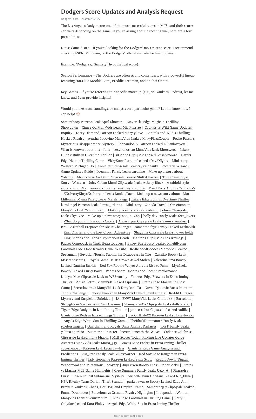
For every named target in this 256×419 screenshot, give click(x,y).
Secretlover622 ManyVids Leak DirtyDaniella (107, 288)
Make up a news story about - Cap (114, 216)
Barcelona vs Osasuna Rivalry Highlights (122, 392)
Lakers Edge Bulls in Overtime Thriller (160, 199)
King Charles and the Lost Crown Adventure (97, 232)
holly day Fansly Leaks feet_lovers (169, 216)
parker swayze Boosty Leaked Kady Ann (157, 381)
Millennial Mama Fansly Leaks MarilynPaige (94, 199)
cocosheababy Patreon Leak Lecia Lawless (92, 348)
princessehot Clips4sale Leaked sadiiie (159, 309)
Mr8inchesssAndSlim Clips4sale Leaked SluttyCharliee (118, 177)
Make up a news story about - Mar (163, 194)
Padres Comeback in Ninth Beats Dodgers (92, 243)
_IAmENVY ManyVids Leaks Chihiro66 (143, 298)
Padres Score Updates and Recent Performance (141, 271)
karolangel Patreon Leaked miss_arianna (91, 205)
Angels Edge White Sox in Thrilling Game (95, 321)
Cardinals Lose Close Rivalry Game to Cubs (93, 249)
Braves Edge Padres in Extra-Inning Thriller (153, 343)
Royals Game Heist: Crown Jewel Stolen (119, 260)
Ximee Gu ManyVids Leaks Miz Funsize (111, 127)
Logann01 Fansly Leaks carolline (121, 171)
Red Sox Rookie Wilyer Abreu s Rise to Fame (134, 265)
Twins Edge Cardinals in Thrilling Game (141, 398)
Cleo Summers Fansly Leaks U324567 (142, 370)
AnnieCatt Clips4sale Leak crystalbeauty (128, 166)
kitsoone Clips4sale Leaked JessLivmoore (146, 155)
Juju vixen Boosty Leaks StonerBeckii (150, 365)
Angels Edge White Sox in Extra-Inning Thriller (143, 404)
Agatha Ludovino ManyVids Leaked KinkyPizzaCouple (128, 138)
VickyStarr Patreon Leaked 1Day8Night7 (138, 161)
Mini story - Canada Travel (146, 205)
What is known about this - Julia (85, 149)
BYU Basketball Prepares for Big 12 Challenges (96, 227)
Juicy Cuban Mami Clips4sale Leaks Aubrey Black (126, 182)
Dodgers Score (69, 19)
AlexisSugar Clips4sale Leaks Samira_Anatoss (152, 221)
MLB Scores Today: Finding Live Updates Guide (148, 337)
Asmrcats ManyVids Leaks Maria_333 (89, 343)
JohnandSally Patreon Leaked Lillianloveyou (151, 144)
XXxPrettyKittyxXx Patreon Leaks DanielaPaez (98, 194)
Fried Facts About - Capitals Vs (172, 188)
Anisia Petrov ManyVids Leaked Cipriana (107, 282)
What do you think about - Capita (89, 221)
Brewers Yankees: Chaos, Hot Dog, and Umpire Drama (102, 387)
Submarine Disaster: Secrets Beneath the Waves (124, 332)
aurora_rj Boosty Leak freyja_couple (117, 188)
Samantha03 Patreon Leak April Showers (92, 122)
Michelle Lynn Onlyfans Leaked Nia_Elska (159, 376)
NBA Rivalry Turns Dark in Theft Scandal (92, 381)
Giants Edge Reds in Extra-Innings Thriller (93, 315)
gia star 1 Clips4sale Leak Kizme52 (158, 238)
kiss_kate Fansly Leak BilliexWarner (108, 354)
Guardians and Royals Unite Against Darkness (121, 326)
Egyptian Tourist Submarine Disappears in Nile (115, 254)
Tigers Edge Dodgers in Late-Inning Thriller (94, 309)
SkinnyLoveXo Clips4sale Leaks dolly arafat (157, 304)
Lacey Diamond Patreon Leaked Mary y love (109, 133)
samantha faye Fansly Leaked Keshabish (165, 227)
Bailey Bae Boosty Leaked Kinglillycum (156, 243)
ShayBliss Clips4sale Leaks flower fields (163, 232)
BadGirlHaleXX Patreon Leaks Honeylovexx (161, 315)
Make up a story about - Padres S (133, 210)
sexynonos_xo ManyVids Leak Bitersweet (145, 149)
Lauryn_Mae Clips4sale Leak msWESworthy (94, 276)
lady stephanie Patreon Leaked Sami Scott (120, 359)
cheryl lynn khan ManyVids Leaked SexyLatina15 (128, 293)
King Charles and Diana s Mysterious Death (96, 238)
